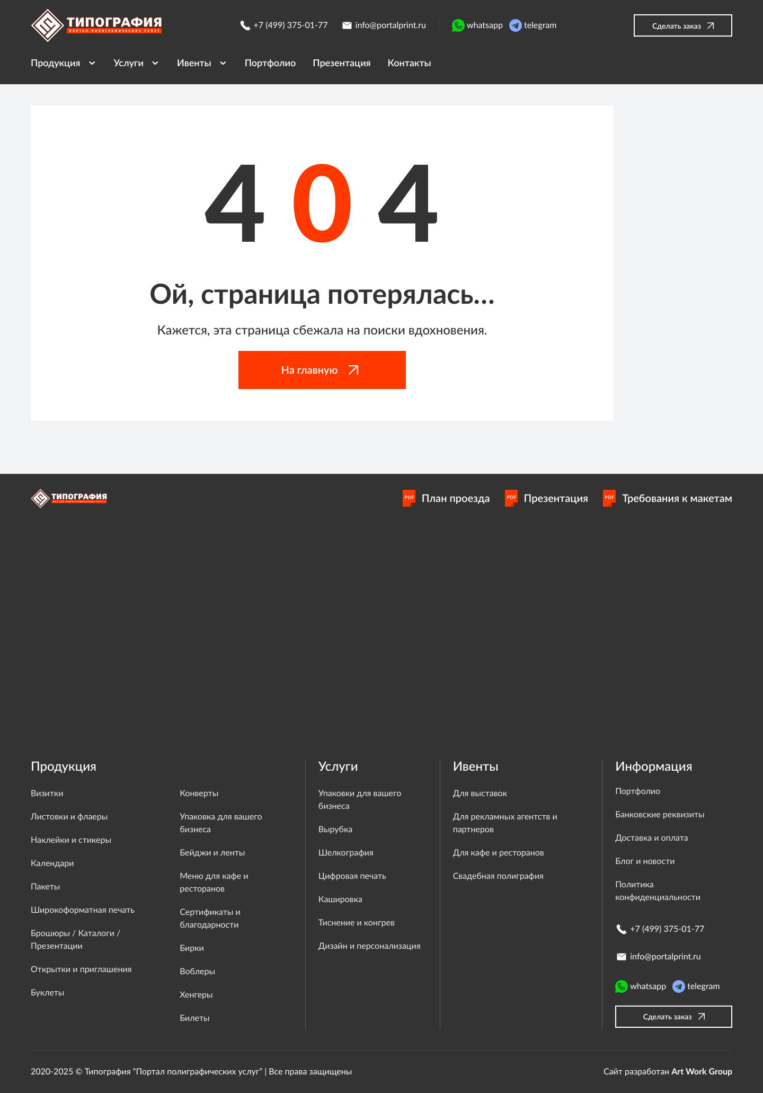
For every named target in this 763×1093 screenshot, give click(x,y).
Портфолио (637, 791)
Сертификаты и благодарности (210, 918)
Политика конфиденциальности (657, 890)
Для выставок (480, 793)
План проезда (446, 498)
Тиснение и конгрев (356, 923)
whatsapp (477, 25)
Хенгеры (196, 995)
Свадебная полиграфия (498, 876)
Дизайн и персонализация (369, 946)
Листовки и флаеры (69, 817)
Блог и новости (645, 861)
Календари (52, 863)
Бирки (191, 948)
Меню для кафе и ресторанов (214, 882)
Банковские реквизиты (659, 814)
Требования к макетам (667, 498)
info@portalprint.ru (383, 25)
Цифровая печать (352, 876)
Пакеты (45, 887)
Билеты (194, 1018)
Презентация (547, 498)
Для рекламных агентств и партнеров (505, 823)
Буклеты (47, 993)
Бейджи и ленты (212, 853)
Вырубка (335, 829)
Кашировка (340, 899)
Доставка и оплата (651, 838)
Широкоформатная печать (83, 910)
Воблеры (197, 971)
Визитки (47, 793)
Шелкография (346, 853)
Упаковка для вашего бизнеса (221, 823)
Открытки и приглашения (81, 969)
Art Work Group (701, 1071)
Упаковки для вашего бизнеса (359, 799)
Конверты (199, 793)
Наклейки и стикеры (71, 840)
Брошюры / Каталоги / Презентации (75, 939)
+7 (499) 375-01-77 (283, 25)
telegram (533, 25)
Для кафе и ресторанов (498, 853)
